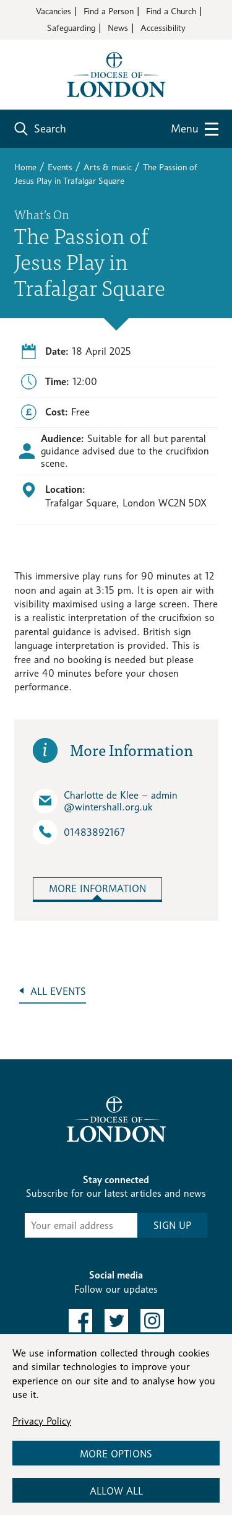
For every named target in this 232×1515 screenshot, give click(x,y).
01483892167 (79, 832)
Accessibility (163, 27)
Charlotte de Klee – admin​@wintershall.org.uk (105, 801)
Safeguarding (71, 27)
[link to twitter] (116, 1320)
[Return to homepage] (116, 73)
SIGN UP (172, 1225)
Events (60, 167)
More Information (97, 889)
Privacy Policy (41, 1421)
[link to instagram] (152, 1320)
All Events (58, 991)
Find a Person (109, 11)
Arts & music (108, 167)
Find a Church (171, 11)
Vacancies (53, 11)
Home (25, 167)
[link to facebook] (80, 1320)
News (118, 27)
